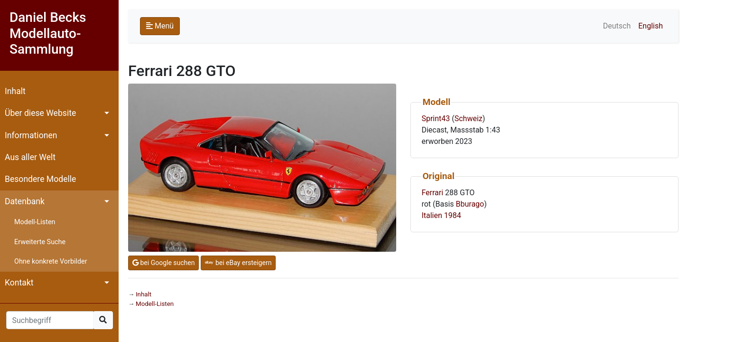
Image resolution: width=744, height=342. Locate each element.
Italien (431, 215)
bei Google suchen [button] (163, 262)
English (650, 25)
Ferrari (432, 192)
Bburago (470, 204)
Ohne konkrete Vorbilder (50, 261)
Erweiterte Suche (39, 242)
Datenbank (25, 201)
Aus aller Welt (30, 157)
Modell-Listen (34, 222)
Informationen (31, 135)
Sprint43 (435, 118)
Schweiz (469, 118)
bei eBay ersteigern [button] (238, 262)
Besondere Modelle (40, 179)
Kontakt (19, 282)
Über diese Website (40, 113)
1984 (452, 215)
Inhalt (15, 91)
